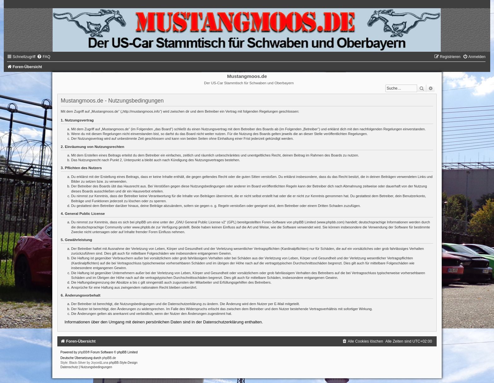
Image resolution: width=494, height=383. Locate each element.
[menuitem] (43, 57)
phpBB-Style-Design (123, 362)
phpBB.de (109, 358)
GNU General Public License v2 (200, 222)
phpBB (82, 352)
